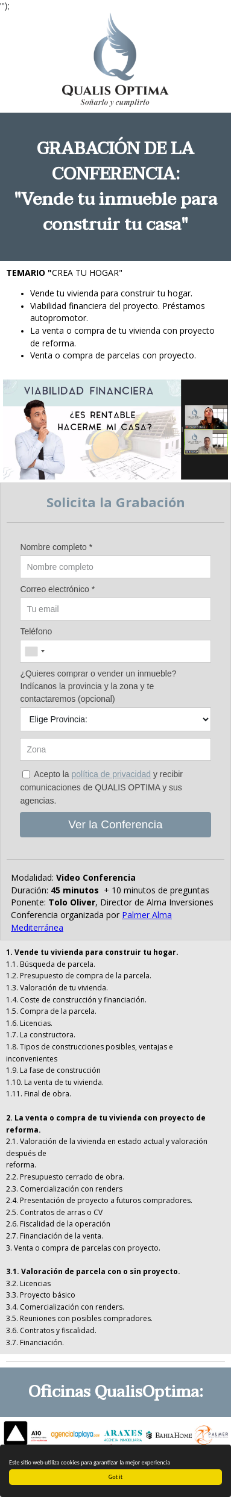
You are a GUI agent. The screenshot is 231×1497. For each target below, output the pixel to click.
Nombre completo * (56, 547)
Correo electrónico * (57, 589)
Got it (115, 1477)
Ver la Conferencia (115, 824)
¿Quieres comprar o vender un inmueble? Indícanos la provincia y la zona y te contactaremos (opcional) (98, 686)
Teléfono (36, 631)
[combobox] (34, 651)
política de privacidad (111, 774)
